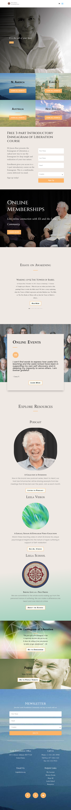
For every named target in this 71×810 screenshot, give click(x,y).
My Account (50, 772)
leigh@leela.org (20, 772)
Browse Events (50, 775)
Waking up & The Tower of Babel (35, 279)
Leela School (50, 781)
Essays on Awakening (42, 284)
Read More (35, 303)
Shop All (50, 778)
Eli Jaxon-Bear (21, 284)
